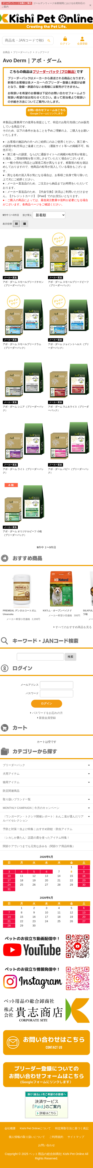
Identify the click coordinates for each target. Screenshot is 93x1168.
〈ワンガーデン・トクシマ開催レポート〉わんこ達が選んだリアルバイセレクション (43, 818)
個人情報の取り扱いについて (27, 1136)
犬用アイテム (11, 773)
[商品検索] (28, 40)
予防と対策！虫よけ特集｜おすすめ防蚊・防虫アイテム (37, 829)
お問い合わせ (46, 1145)
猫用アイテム (11, 782)
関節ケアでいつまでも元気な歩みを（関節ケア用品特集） (39, 846)
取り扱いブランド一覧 (17, 799)
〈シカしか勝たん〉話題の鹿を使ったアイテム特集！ (36, 837)
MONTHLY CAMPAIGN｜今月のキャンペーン (31, 807)
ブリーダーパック (22, 52)
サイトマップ (76, 1136)
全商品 (6, 52)
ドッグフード (42, 52)
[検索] (49, 41)
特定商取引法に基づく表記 (71, 1128)
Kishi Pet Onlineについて (35, 1128)
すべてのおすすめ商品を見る (74, 627)
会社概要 (10, 1128)
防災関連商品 (11, 790)
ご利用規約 (56, 1136)
